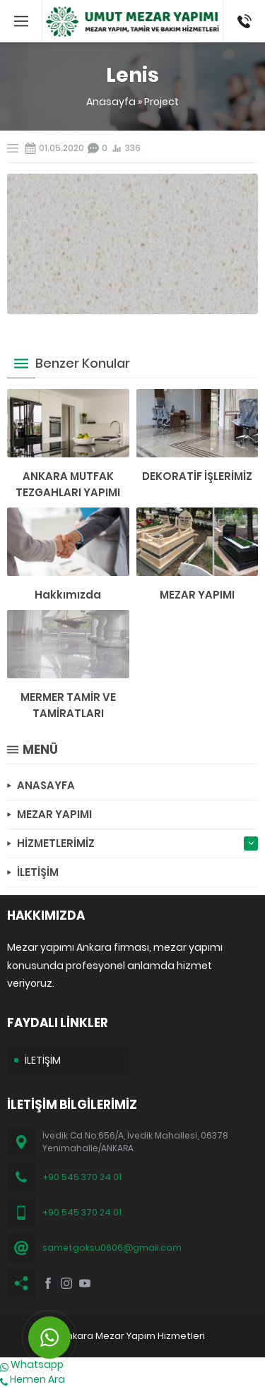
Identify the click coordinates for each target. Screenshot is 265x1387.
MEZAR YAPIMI (197, 594)
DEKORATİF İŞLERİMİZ (197, 476)
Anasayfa (111, 102)
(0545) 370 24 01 (240, 21)
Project (161, 102)
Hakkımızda (68, 594)
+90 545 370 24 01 (82, 1177)
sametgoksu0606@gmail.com (112, 1248)
